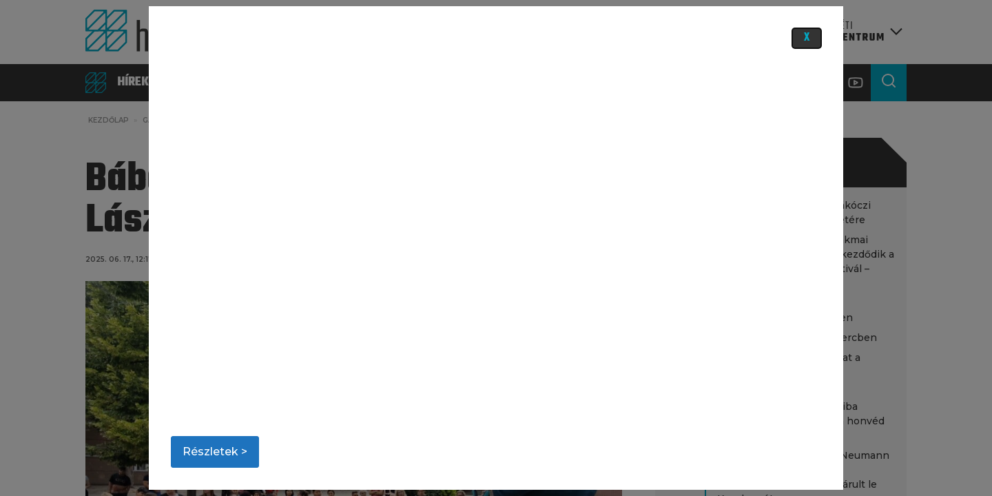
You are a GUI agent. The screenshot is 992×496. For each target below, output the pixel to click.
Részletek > (215, 451)
